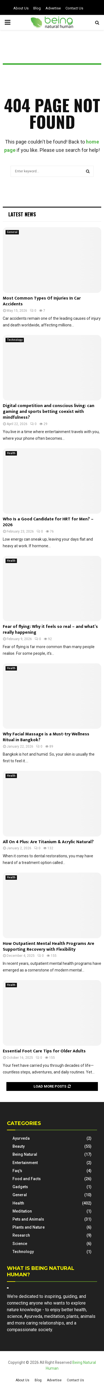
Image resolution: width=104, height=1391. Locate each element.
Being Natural (24, 1154)
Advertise (53, 8)
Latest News (22, 214)
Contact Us (74, 8)
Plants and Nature (28, 1227)
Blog (37, 8)
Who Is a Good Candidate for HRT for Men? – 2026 (48, 522)
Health (11, 453)
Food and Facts (26, 1179)
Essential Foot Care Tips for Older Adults (44, 1051)
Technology (14, 339)
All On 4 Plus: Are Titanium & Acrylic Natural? (48, 842)
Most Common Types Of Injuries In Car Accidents (42, 301)
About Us (21, 8)
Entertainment (25, 1162)
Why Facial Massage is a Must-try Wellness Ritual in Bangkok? (46, 737)
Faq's (17, 1170)
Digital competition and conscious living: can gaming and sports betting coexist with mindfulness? (48, 411)
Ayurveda (21, 1138)
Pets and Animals (28, 1219)
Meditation (22, 1211)
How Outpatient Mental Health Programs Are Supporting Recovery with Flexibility (48, 946)
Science (19, 1243)
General (12, 232)
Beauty (18, 1146)
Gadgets (20, 1187)
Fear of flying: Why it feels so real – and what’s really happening (50, 629)
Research (21, 1235)
